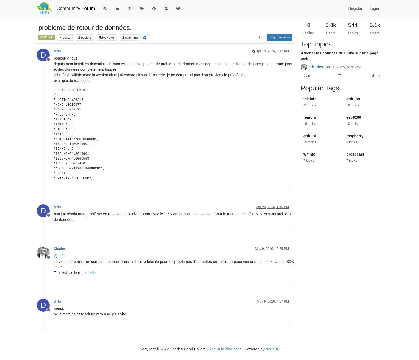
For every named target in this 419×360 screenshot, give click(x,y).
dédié (91, 273)
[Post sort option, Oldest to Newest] (260, 37)
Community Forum (75, 8)
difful (58, 51)
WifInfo (47, 37)
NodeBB (273, 349)
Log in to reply (279, 37)
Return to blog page (225, 349)
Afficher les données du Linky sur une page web (339, 56)
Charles (60, 249)
